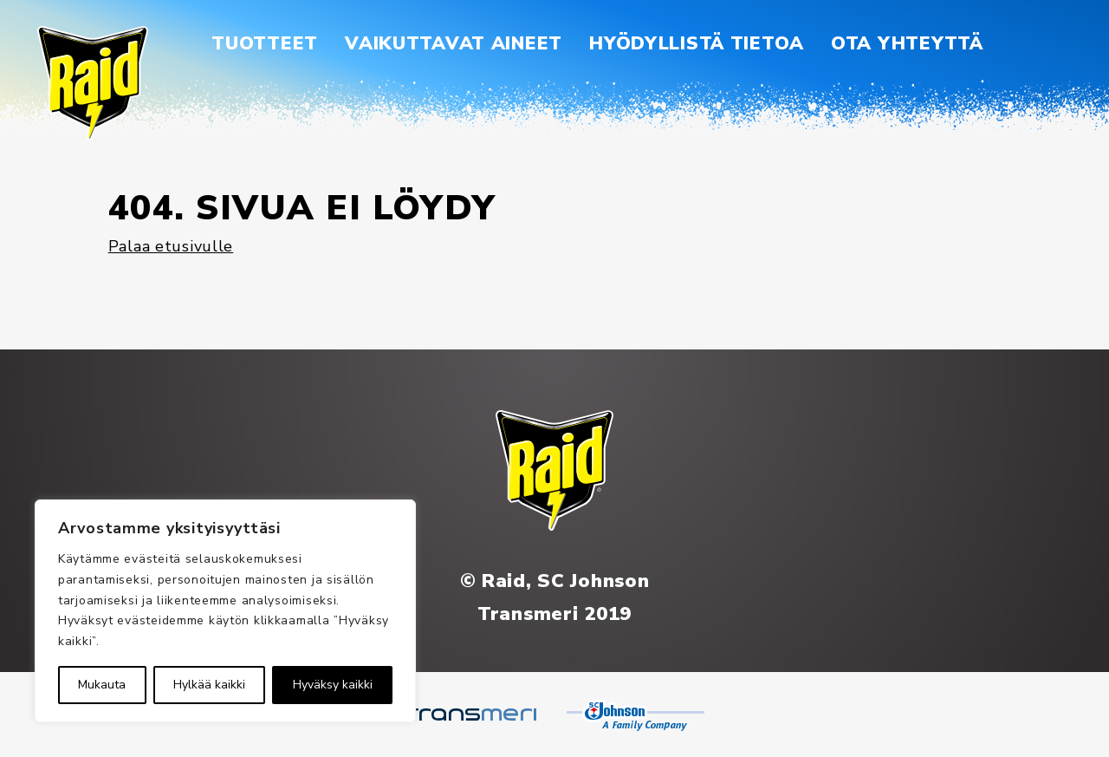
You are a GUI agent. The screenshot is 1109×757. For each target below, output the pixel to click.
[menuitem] (264, 43)
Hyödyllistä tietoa (696, 43)
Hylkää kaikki (209, 684)
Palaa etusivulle (171, 246)
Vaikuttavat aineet (453, 43)
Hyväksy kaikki (333, 684)
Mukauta (102, 684)
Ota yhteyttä (907, 43)
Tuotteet (264, 43)
